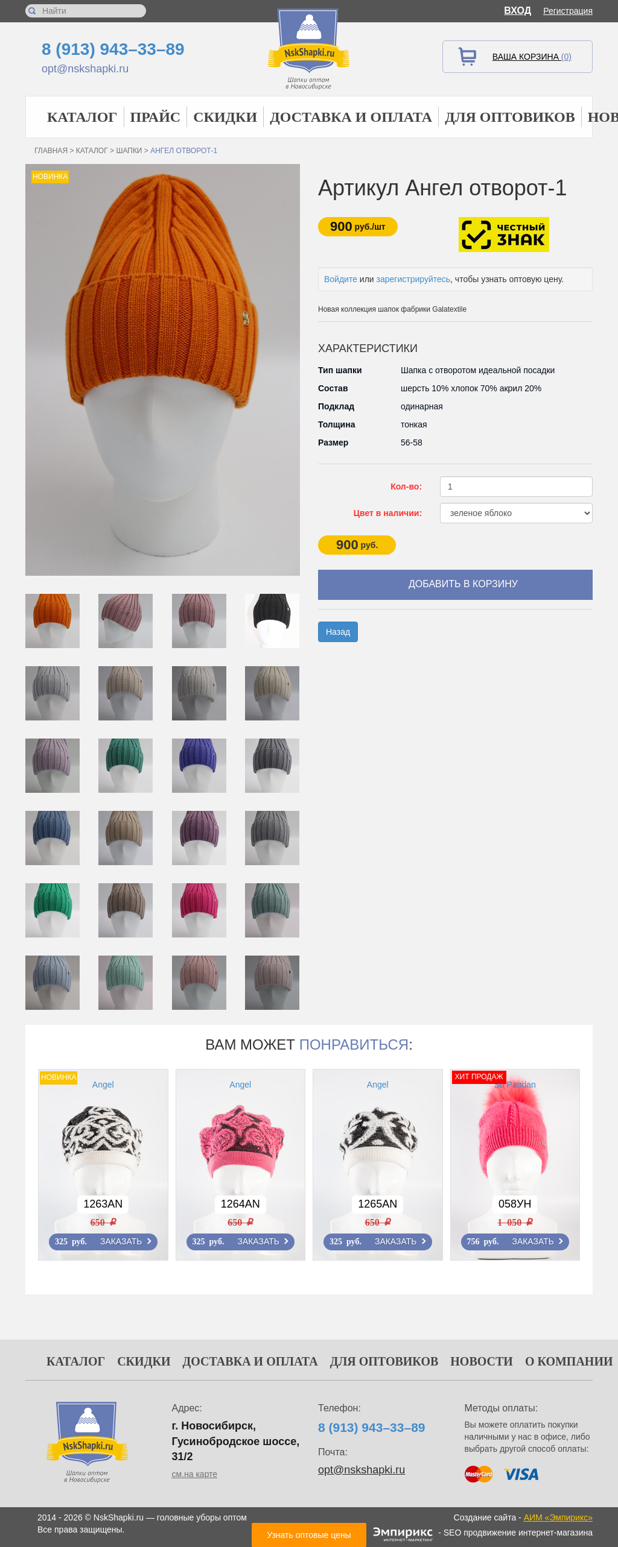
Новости (481, 1361)
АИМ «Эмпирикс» (558, 1517)
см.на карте (195, 1474)
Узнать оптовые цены (309, 1535)
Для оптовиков (510, 117)
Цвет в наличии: (388, 513)
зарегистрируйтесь (414, 279)
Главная (51, 151)
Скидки (225, 117)
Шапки (129, 151)
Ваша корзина (532, 56)
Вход (517, 10)
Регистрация (568, 11)
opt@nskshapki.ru (85, 69)
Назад (338, 632)
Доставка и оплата (351, 117)
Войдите (340, 279)
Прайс (155, 117)
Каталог (82, 117)
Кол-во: (406, 486)
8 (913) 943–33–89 (113, 49)
